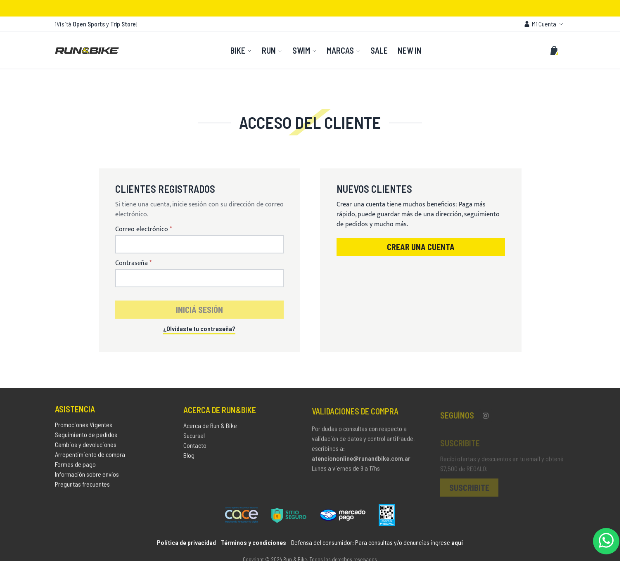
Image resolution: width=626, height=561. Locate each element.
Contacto (194, 448)
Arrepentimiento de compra (90, 456)
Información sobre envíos (87, 476)
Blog (188, 458)
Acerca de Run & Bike (210, 428)
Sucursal (194, 438)
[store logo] (87, 50)
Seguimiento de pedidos (86, 436)
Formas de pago (75, 466)
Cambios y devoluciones (85, 446)
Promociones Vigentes (83, 427)
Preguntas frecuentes (82, 486)
